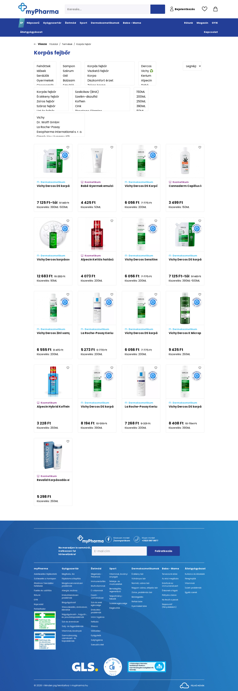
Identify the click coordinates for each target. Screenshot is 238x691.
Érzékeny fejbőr (51, 96)
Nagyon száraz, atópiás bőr (145, 587)
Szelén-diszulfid (101, 96)
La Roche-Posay (59, 127)
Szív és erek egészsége (96, 604)
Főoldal (53, 44)
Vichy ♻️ (147, 71)
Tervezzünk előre (169, 574)
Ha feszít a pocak (170, 599)
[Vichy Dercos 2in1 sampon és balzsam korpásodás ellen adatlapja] (53, 325)
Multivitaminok (98, 586)
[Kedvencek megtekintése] (205, 9)
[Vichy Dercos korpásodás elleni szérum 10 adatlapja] (53, 251)
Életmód (96, 568)
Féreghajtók (190, 578)
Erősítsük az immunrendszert (170, 584)
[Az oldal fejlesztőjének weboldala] (192, 685)
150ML (141, 92)
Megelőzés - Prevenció (96, 575)
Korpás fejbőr (83, 44)
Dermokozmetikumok (145, 568)
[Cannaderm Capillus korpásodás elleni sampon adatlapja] (185, 178)
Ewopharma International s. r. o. (59, 132)
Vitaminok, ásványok (72, 631)
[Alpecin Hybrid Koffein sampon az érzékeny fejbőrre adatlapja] (53, 398)
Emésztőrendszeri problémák (70, 596)
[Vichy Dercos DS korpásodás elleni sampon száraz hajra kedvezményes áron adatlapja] (185, 398)
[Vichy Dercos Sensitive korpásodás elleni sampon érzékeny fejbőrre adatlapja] (141, 251)
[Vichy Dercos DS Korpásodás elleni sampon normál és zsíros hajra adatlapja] (141, 178)
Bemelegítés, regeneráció (115, 590)
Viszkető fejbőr (109, 71)
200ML (141, 96)
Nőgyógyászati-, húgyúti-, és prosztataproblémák (74, 616)
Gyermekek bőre (139, 606)
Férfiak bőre (137, 601)
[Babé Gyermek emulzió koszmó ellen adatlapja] (97, 178)
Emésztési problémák (96, 611)
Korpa (109, 75)
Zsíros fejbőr (51, 101)
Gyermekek (45, 80)
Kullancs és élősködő (195, 574)
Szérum (70, 71)
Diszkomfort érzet (109, 80)
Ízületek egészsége (118, 603)
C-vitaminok (97, 590)
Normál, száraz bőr (141, 583)
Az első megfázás (170, 578)
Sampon (70, 66)
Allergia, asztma (69, 590)
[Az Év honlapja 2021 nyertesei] (113, 667)
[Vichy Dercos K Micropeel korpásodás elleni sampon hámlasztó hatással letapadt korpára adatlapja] (185, 325)
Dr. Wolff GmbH (59, 122)
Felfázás (95, 621)
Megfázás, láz (68, 574)
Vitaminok (190, 583)
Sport (112, 568)
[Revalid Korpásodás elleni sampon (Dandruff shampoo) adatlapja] (53, 472)
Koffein (101, 101)
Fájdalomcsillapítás (71, 578)
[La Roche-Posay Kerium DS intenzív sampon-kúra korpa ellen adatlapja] (141, 398)
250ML (141, 101)
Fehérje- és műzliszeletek (115, 583)
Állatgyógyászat (195, 568)
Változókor (96, 631)
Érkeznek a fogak (170, 590)
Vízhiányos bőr (139, 578)
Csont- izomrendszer (97, 596)
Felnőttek (45, 66)
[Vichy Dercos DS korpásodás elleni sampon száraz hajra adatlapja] (141, 325)
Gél (70, 75)
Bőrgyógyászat (69, 602)
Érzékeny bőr (137, 574)
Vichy (59, 117)
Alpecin (147, 80)
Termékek (67, 44)
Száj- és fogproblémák (72, 626)
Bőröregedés (137, 597)
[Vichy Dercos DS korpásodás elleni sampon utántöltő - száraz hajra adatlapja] (185, 251)
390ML (141, 106)
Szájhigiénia (97, 640)
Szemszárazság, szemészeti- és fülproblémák (69, 638)
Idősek (45, 71)
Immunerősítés (98, 581)
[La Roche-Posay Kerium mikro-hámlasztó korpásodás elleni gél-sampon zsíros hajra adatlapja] (97, 325)
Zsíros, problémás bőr (142, 592)
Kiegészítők (114, 608)
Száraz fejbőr (51, 106)
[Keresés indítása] (157, 9)
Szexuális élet (97, 644)
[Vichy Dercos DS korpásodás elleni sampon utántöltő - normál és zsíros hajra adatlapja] (53, 178)
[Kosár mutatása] (215, 9)
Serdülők (45, 75)
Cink (101, 106)
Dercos (147, 66)
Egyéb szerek (191, 592)
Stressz (94, 626)
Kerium (147, 75)
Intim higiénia (97, 617)
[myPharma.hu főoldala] (38, 9)
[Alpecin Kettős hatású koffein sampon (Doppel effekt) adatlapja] (97, 251)
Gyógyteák (96, 635)
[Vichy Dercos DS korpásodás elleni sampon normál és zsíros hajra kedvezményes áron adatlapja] (97, 398)
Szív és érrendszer (70, 621)
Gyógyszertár (70, 568)
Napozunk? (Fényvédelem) (169, 605)
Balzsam (70, 80)
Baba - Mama (170, 568)
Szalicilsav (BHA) (101, 92)
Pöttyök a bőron (169, 595)
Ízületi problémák (193, 587)
